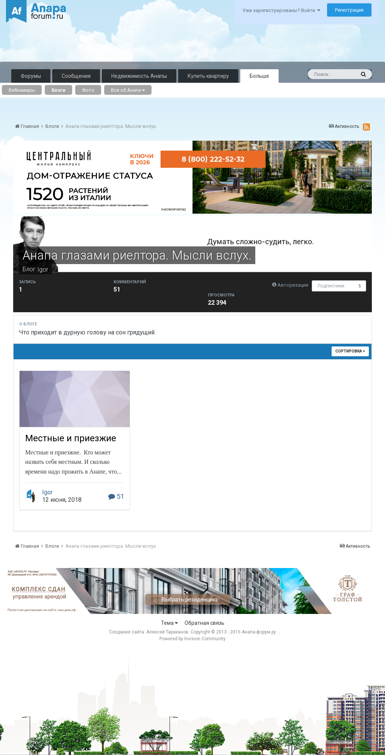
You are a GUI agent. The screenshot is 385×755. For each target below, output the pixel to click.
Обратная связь (204, 623)
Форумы (31, 76)
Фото (88, 90)
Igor (42, 269)
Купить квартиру (208, 76)
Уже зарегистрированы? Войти (281, 10)
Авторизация (292, 285)
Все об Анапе (128, 90)
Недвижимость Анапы (139, 76)
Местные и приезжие (70, 438)
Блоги (58, 90)
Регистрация (349, 10)
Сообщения (76, 76)
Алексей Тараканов (167, 632)
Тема (169, 623)
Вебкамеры (22, 90)
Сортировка (350, 351)
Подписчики (331, 286)
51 (116, 496)
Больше (259, 76)
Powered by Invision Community (192, 638)
